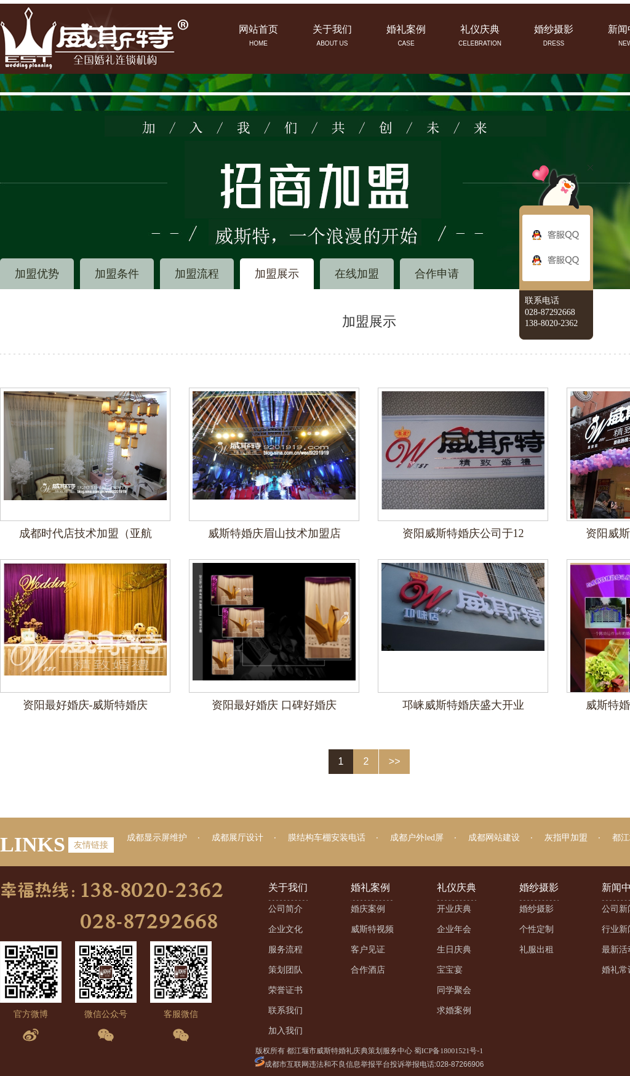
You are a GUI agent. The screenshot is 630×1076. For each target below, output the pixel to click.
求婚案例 (454, 1010)
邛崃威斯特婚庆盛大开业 (463, 705)
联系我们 (285, 1010)
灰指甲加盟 (566, 837)
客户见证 (368, 949)
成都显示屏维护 (157, 837)
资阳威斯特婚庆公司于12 (463, 533)
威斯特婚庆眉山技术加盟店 (274, 533)
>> (395, 761)
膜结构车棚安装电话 (326, 837)
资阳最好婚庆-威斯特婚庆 (85, 705)
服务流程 (285, 949)
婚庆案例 (368, 909)
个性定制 (536, 929)
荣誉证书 (285, 990)
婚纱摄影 (536, 909)
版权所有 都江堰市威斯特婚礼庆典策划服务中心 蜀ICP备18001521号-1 (369, 1050)
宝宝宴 (450, 969)
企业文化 (285, 929)
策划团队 (285, 969)
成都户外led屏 (417, 837)
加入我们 (285, 1030)
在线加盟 (357, 274)
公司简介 (285, 909)
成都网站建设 (494, 837)
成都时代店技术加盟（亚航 (85, 533)
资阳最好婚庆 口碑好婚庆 (274, 705)
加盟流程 (197, 274)
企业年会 (454, 929)
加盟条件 (117, 274)
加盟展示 (277, 274)
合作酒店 (368, 969)
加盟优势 (37, 274)
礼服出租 (536, 949)
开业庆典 (454, 909)
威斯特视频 (372, 929)
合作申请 (437, 274)
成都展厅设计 (237, 837)
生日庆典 (454, 949)
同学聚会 (454, 990)
